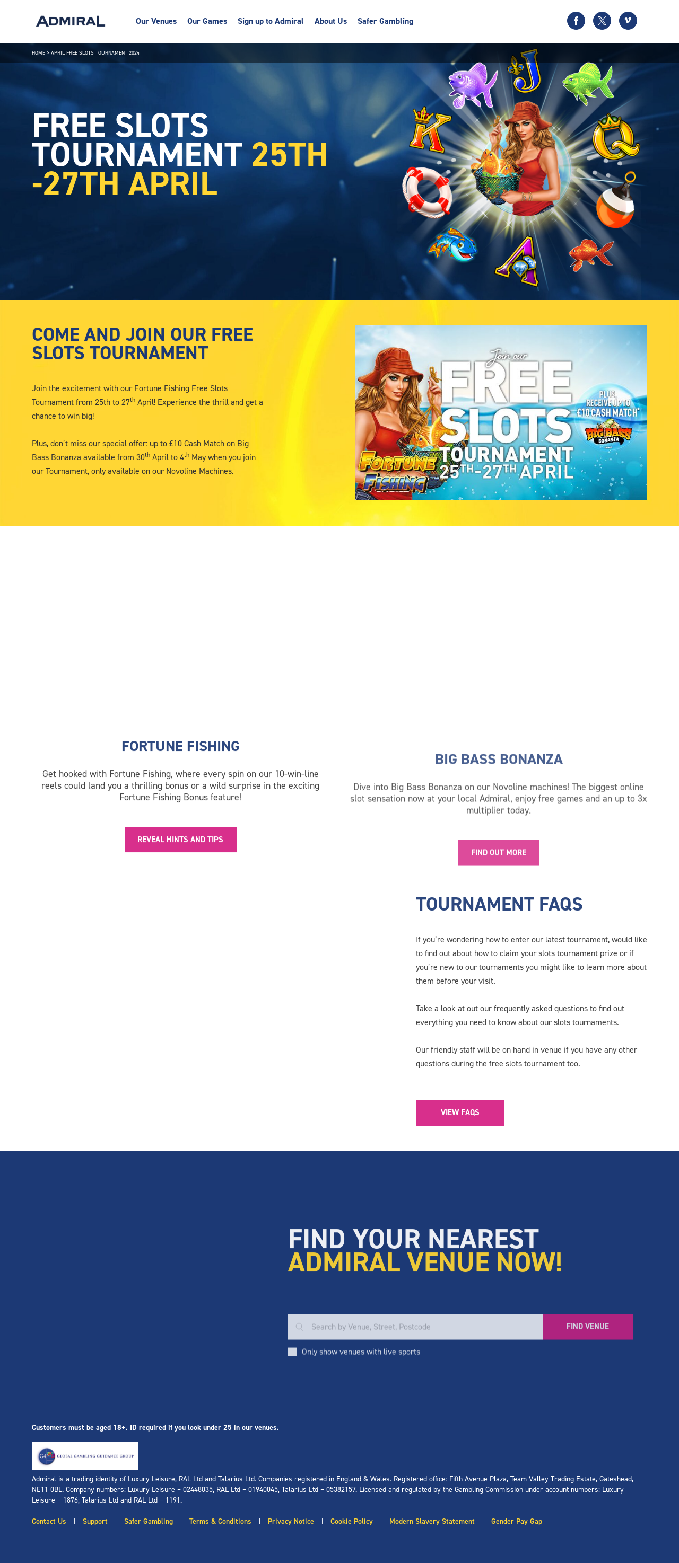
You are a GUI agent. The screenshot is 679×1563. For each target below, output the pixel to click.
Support (95, 1521)
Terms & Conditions (220, 1521)
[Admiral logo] (70, 21)
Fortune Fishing (161, 388)
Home (38, 52)
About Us (331, 21)
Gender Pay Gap (516, 1521)
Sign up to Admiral (271, 21)
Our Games (207, 21)
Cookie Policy (351, 1521)
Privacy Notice (291, 1521)
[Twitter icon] (602, 20)
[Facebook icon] (576, 20)
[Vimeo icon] (628, 20)
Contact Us (49, 1521)
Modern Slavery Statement (432, 1521)
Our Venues (156, 21)
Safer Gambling (385, 21)
